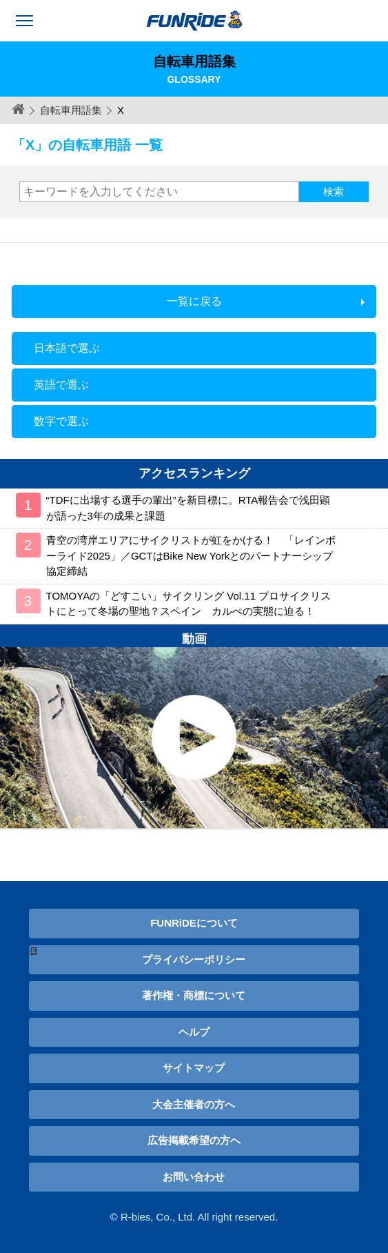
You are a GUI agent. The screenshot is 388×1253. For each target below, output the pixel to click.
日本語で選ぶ (67, 348)
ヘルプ (194, 1032)
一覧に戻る (194, 301)
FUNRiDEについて (194, 923)
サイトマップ (194, 1068)
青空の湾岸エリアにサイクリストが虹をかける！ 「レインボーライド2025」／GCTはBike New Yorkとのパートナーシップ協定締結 (191, 555)
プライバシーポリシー (193, 959)
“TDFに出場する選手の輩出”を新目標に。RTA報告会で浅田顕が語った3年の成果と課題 (188, 508)
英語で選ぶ (61, 385)
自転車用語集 (71, 110)
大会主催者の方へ (193, 1104)
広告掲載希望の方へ (194, 1140)
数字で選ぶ (61, 421)
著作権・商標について (193, 995)
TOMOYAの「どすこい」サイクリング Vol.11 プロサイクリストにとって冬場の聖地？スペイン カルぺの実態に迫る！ (188, 604)
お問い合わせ (194, 1177)
